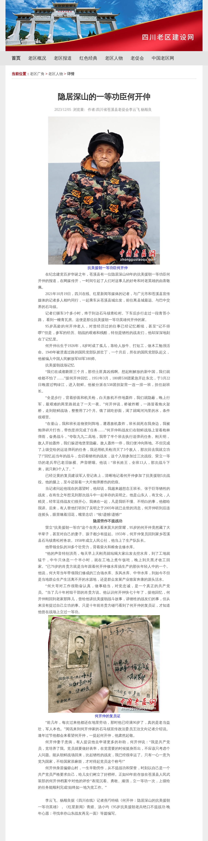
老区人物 (114, 58)
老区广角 (37, 74)
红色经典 (88, 58)
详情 (70, 74)
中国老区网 (163, 58)
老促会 (137, 58)
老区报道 (63, 58)
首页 (16, 58)
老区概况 (37, 58)
